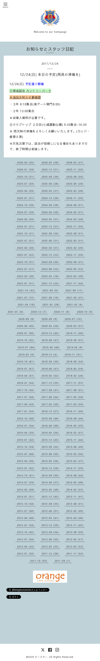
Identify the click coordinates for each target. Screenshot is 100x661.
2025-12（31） (51, 169)
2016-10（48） (26, 418)
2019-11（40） (75, 333)
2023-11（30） (75, 226)
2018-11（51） (74, 354)
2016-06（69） (51, 425)
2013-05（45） (75, 510)
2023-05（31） (75, 240)
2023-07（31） (26, 240)
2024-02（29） (75, 219)
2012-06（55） (51, 539)
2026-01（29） (26, 169)
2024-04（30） (26, 219)
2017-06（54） (51, 397)
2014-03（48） (51, 489)
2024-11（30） (75, 198)
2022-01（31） (26, 283)
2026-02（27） (75, 162)
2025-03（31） (51, 190)
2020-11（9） (62, 311)
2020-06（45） (26, 325)
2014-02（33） (75, 489)
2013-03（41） (51, 517)
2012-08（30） (75, 532)
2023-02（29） (75, 247)
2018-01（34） (26, 382)
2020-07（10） (74, 318)
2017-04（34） (26, 404)
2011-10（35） (39, 560)
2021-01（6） (16, 311)
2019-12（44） (51, 333)
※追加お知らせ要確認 (25, 97)
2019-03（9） (27, 354)
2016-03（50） (51, 432)
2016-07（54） (26, 425)
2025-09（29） (51, 176)
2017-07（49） (26, 397)
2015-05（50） (75, 454)
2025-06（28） (51, 183)
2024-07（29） (26, 212)
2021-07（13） (26, 297)
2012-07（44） (26, 539)
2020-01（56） (26, 333)
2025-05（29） (75, 183)
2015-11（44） (75, 439)
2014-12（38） (51, 468)
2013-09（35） (51, 503)
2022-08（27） (75, 262)
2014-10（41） (26, 475)
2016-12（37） (51, 411)
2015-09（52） (51, 446)
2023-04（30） (26, 247)
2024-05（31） (75, 212)
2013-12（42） (51, 496)
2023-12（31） (51, 226)
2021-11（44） (75, 283)
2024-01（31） (26, 226)
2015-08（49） (75, 446)
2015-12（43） (51, 439)
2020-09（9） (27, 318)
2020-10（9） (85, 311)
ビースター (41, 656)
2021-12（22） (51, 283)
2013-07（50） (26, 510)
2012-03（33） (51, 546)
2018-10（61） (26, 361)
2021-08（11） (75, 290)
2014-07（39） (26, 482)
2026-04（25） (26, 162)
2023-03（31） (51, 247)
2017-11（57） (75, 382)
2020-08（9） (50, 318)
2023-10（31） (26, 233)
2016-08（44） (75, 418)
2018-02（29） (75, 375)
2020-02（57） (75, 325)
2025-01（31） (26, 198)
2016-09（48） (51, 418)
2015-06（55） (51, 454)
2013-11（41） (75, 496)
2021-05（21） (75, 297)
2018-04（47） (26, 375)
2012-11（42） (75, 525)
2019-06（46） (51, 347)
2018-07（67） (26, 368)
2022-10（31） (26, 262)
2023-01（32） (26, 254)
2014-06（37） (51, 482)
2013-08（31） (75, 503)
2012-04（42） (26, 546)
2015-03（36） (51, 461)
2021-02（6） (75, 304)
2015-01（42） (26, 468)
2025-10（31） (26, 176)
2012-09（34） (51, 532)
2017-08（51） (75, 390)
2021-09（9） (50, 290)
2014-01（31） (26, 496)
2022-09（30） (51, 262)
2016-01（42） (26, 439)
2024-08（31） (75, 205)
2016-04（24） (26, 432)
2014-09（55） (51, 475)
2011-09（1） (63, 560)
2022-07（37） (26, 269)
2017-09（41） (51, 390)
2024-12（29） (51, 198)
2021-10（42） (27, 290)
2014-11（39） (75, 468)
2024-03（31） (51, 219)
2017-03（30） (51, 404)
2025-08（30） (75, 176)
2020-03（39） (51, 325)
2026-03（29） (51, 162)
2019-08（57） (75, 340)
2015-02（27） (75, 461)
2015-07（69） (26, 454)
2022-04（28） (26, 276)
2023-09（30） (51, 233)
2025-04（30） (26, 190)
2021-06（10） (51, 297)
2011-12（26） (51, 553)
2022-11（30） (75, 254)
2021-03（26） (51, 304)
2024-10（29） (26, 205)
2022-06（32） (51, 269)
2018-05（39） (75, 368)
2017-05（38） (75, 397)
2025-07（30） (26, 183)
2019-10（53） (26, 340)
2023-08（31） (75, 233)
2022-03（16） (51, 276)
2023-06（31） (51, 240)
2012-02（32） (75, 546)
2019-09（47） (51, 340)
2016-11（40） (75, 411)
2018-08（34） (75, 361)
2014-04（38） (26, 489)
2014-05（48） (75, 482)
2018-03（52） (51, 375)
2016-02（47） (75, 432)
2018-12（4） (50, 354)
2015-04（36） (26, 461)
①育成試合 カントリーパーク (30, 91)
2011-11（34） (75, 553)
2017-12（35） (51, 382)
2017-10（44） (26, 390)
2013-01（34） (26, 525)
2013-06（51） (51, 510)
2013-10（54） (26, 503)
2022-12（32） (51, 254)
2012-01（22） (26, 553)
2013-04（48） (26, 517)
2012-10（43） (26, 532)
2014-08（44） (75, 475)
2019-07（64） (27, 347)
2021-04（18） (27, 304)
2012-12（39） (51, 525)
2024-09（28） (51, 205)
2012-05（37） (75, 539)
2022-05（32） (75, 269)
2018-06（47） (51, 368)
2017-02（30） (75, 404)
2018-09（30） (51, 361)
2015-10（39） (26, 446)
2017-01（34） (26, 411)
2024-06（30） (51, 212)
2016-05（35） (75, 425)
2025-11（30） (75, 169)
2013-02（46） (75, 517)
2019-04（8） (75, 347)
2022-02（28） (75, 276)
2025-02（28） (75, 190)
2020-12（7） (39, 311)
